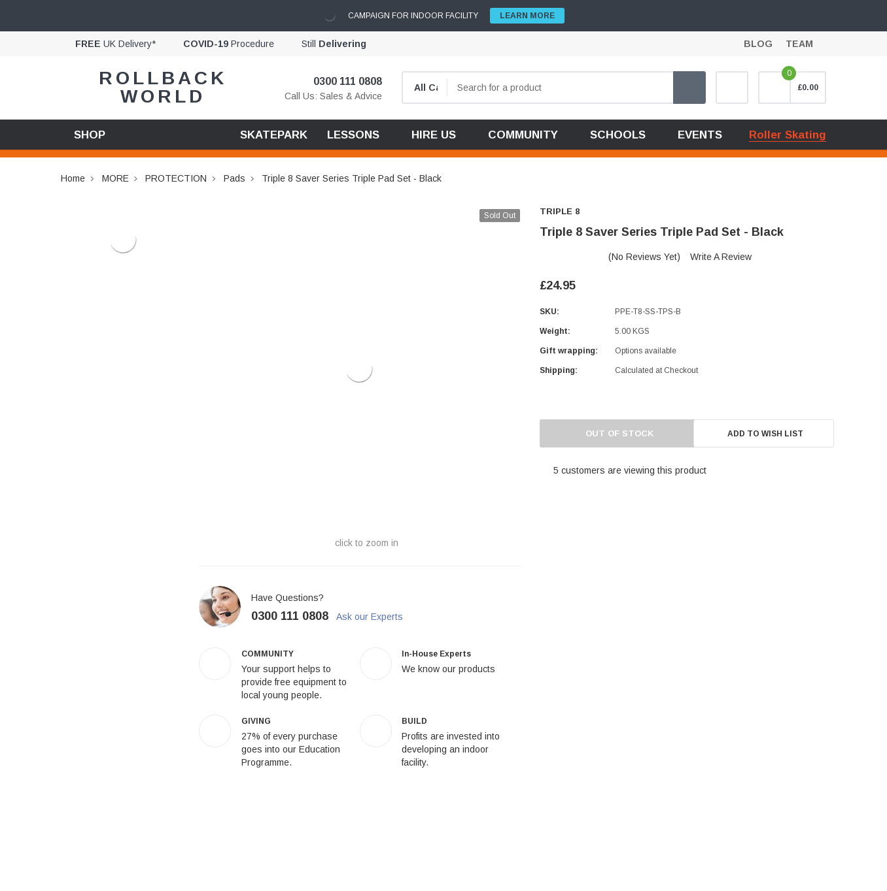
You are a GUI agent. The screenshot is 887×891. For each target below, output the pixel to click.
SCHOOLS (618, 135)
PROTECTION (176, 178)
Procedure (228, 44)
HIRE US (433, 135)
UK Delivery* (115, 44)
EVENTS (700, 135)
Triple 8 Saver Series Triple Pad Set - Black (352, 178)
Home (73, 178)
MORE (115, 178)
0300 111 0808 (339, 81)
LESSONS (353, 135)
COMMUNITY (523, 135)
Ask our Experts (377, 616)
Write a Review (721, 256)
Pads (234, 178)
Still (334, 44)
